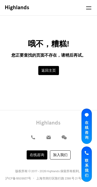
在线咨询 (37, 154)
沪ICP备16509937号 (18, 178)
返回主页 (48, 70)
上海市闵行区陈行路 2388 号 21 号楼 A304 (64, 178)
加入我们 (60, 154)
